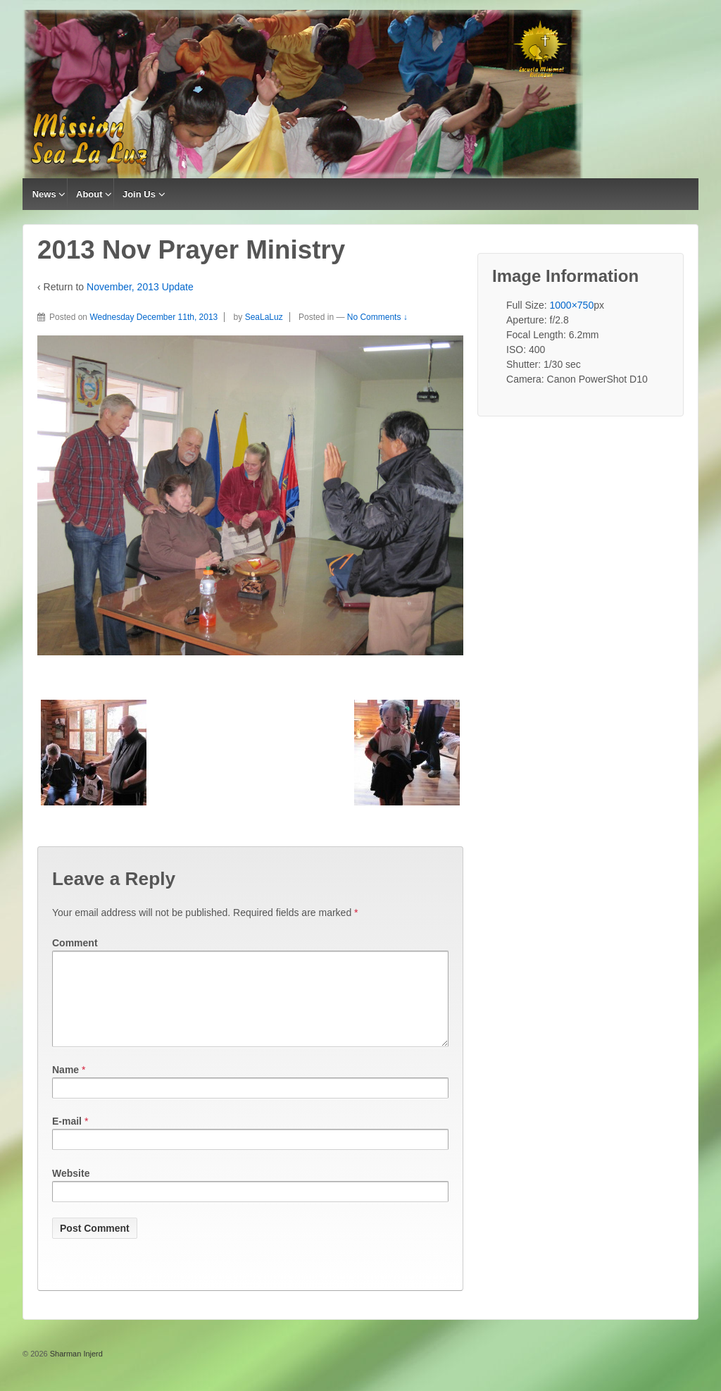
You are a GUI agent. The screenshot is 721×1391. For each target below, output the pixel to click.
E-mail (67, 1138)
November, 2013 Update (140, 286)
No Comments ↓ (377, 317)
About (89, 194)
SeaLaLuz (264, 317)
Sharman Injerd (75, 1370)
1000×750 (571, 305)
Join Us (139, 194)
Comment (75, 942)
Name (65, 1086)
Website (70, 1190)
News (44, 194)
